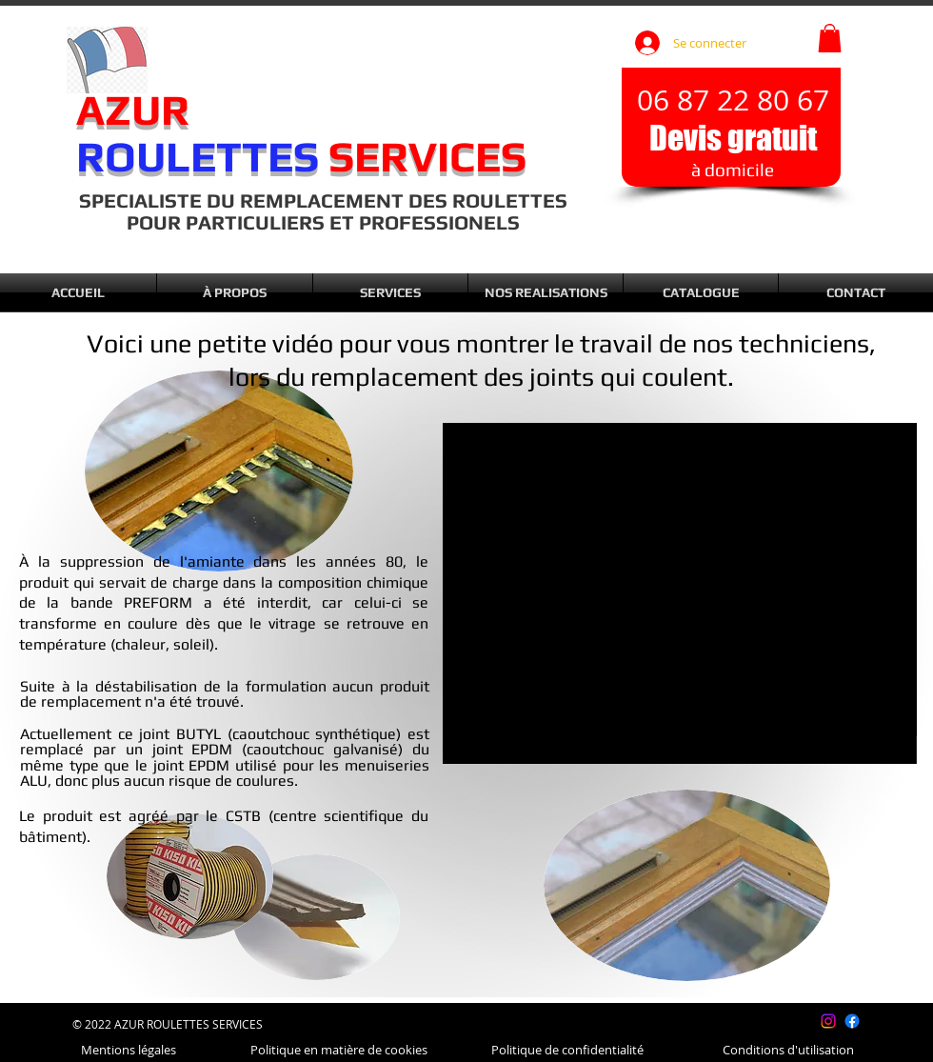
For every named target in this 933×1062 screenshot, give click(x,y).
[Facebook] (852, 1021)
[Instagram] (828, 1021)
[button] (830, 38)
